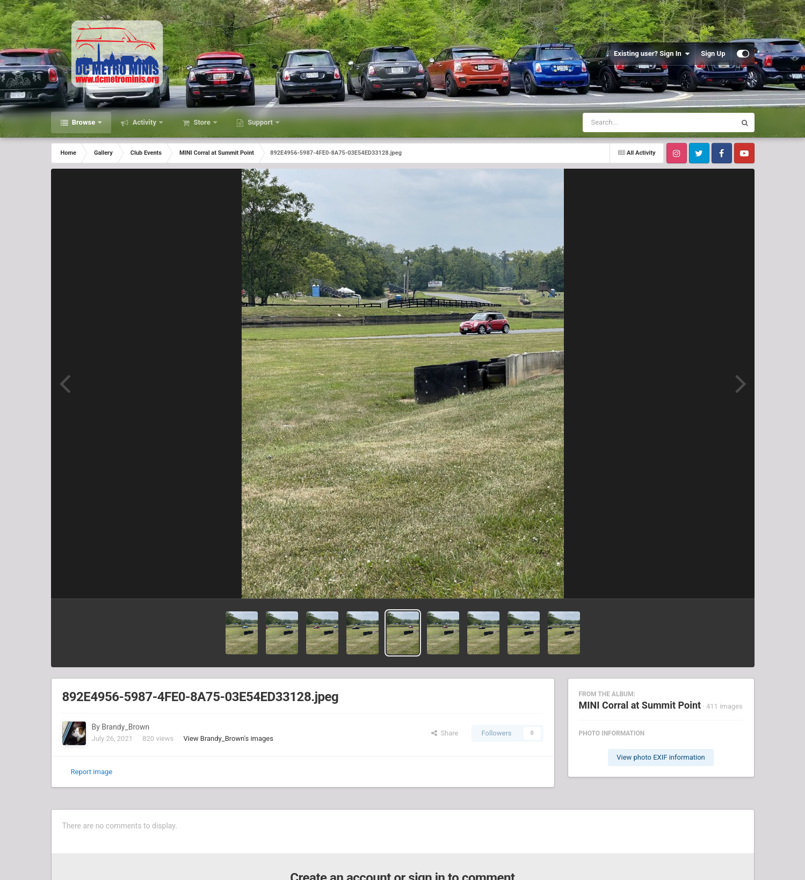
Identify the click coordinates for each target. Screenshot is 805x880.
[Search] (632, 122)
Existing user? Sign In (652, 53)
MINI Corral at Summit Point (640, 705)
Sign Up (713, 53)
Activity (144, 122)
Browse (83, 122)
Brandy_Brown (125, 727)
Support (260, 122)
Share (445, 733)
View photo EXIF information (661, 757)
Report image (92, 772)
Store (202, 122)
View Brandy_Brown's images (228, 738)
